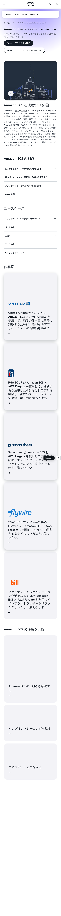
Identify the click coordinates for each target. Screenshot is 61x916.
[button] (22, 14)
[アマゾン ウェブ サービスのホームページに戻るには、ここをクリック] (30, 4)
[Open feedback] (58, 458)
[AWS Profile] (56, 4)
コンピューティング (11, 23)
